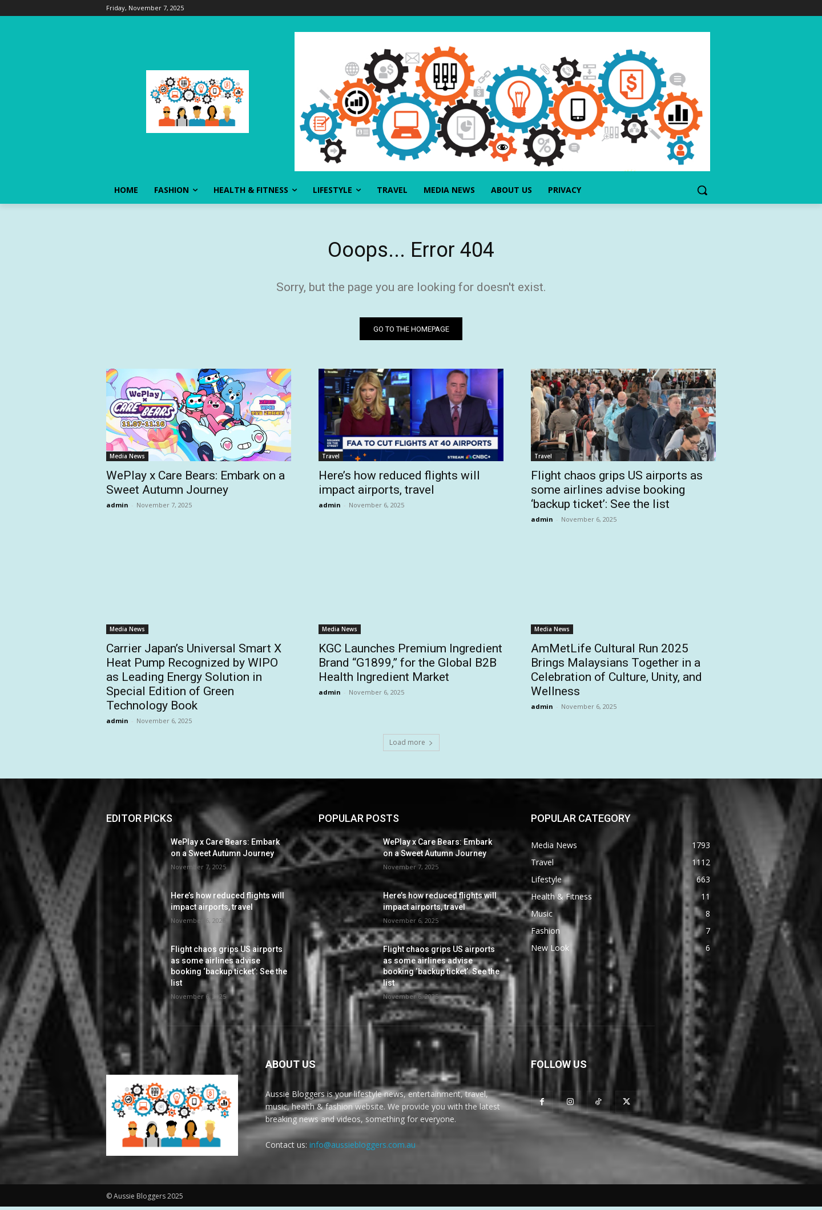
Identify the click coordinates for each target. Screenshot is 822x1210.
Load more (411, 745)
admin (117, 507)
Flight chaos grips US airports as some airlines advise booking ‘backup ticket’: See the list (617, 492)
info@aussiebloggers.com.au (362, 1147)
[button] (702, 190)
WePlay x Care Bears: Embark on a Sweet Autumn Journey (195, 485)
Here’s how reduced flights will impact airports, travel (399, 485)
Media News (127, 459)
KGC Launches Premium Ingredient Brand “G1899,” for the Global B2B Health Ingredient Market (410, 665)
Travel (331, 459)
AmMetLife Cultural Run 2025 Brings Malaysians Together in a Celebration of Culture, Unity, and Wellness (616, 672)
